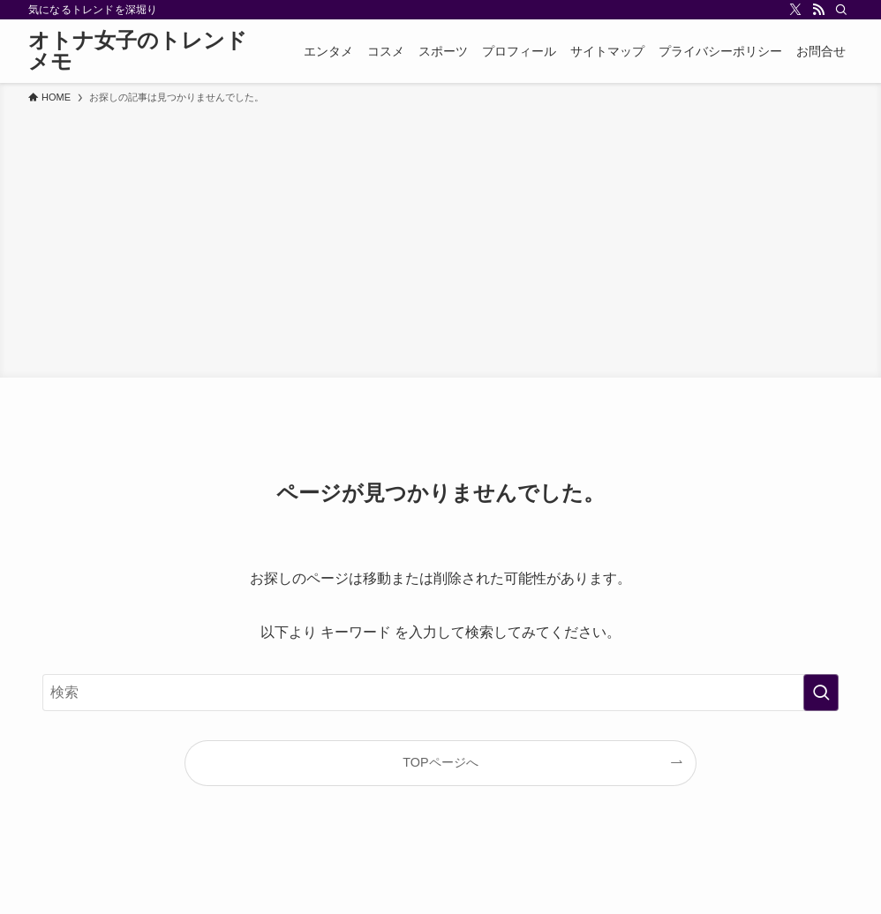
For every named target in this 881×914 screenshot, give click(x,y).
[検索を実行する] (821, 692)
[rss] (818, 9)
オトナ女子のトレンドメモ (137, 51)
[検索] (841, 9)
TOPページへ (440, 762)
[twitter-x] (795, 9)
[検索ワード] (440, 692)
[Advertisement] (440, 238)
